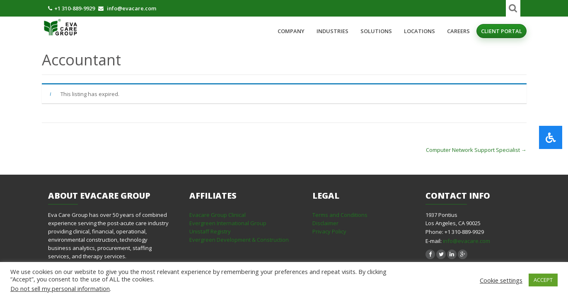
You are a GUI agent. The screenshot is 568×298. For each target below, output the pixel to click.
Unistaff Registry (210, 231)
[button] (550, 137)
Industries (332, 31)
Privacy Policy (329, 231)
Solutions (376, 31)
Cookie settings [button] (501, 280)
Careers (458, 31)
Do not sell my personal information (60, 288)
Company (291, 31)
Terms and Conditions (339, 215)
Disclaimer (325, 223)
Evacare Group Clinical (217, 215)
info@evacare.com (466, 241)
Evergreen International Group (227, 223)
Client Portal (501, 31)
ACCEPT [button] (543, 280)
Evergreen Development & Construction (239, 239)
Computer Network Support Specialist (476, 150)
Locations (419, 31)
